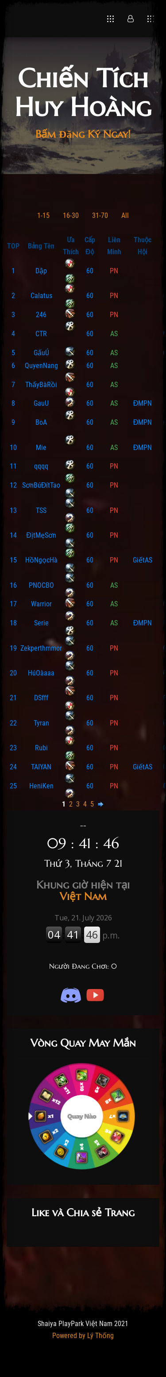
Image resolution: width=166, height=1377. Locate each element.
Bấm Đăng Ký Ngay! (83, 134)
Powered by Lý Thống (83, 1335)
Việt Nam (83, 890)
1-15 (43, 215)
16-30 (71, 215)
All (125, 215)
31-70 (100, 215)
